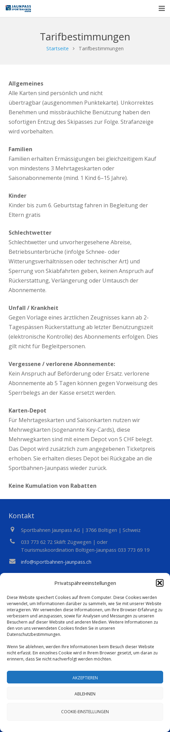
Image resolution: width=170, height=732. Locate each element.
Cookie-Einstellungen (85, 712)
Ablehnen (85, 694)
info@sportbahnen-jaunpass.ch (56, 562)
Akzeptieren (85, 678)
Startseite (57, 48)
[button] (159, 582)
